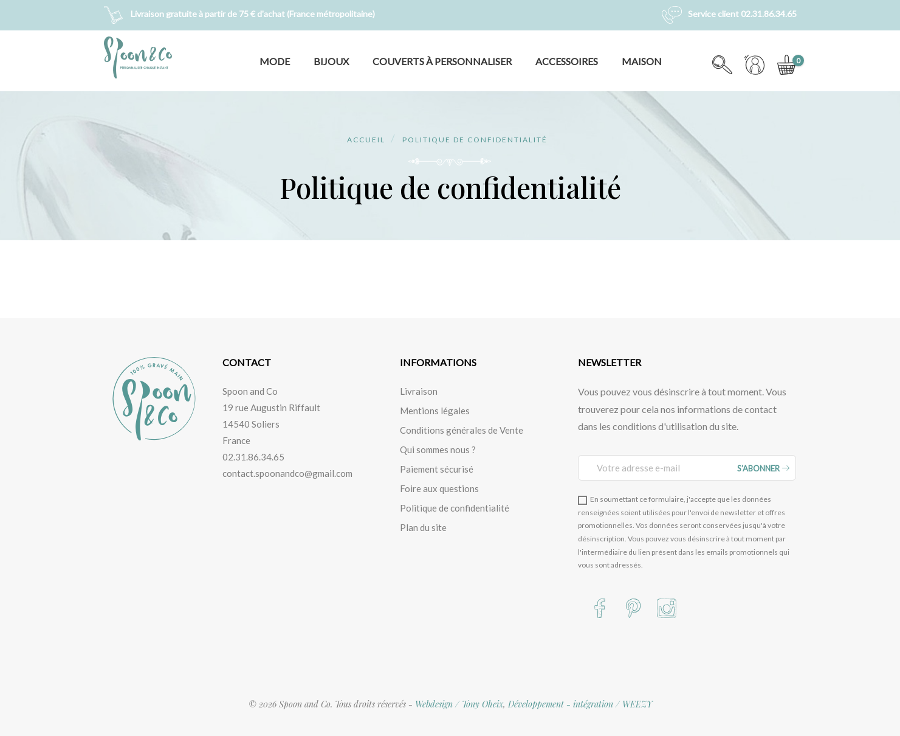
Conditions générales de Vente (461, 430)
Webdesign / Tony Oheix (459, 704)
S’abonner (763, 468)
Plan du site (423, 527)
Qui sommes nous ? (438, 449)
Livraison (419, 391)
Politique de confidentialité (454, 507)
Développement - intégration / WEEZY (580, 704)
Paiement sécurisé (436, 468)
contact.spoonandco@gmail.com (287, 473)
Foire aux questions (439, 488)
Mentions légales (435, 410)
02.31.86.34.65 (253, 456)
